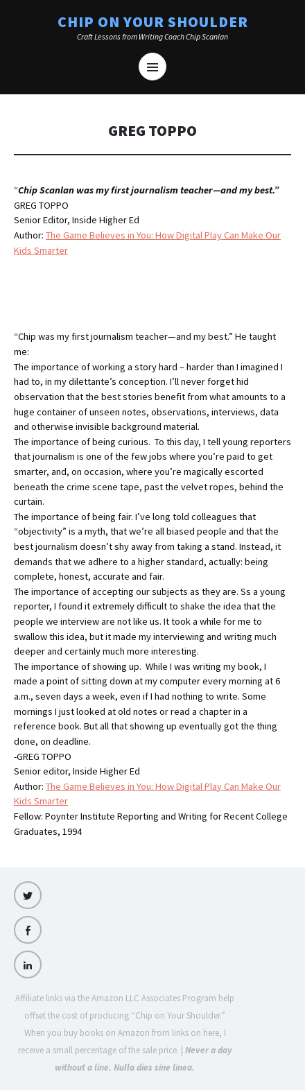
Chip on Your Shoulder (153, 22)
